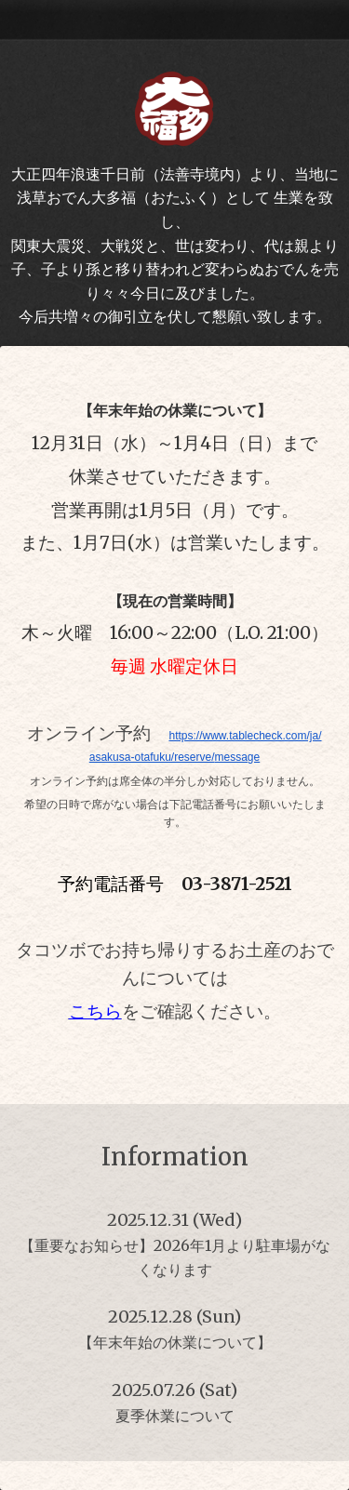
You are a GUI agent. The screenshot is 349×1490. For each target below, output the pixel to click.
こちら (95, 1011)
